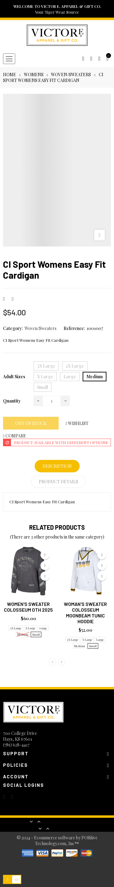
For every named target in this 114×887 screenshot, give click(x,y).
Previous (52, 662)
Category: (13, 328)
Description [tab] (57, 466)
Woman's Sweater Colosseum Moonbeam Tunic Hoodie (85, 612)
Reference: (74, 328)
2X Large (16, 628)
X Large (31, 628)
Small (36, 634)
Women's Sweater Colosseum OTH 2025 (28, 607)
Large (43, 628)
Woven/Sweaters (41, 328)
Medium (22, 634)
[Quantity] (52, 401)
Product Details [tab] (58, 481)
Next (61, 662)
